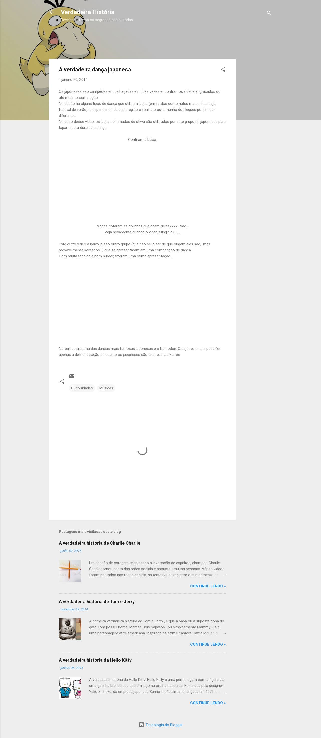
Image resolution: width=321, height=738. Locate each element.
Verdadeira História (87, 12)
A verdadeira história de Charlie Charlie (99, 543)
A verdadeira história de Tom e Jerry (97, 601)
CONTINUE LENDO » (208, 586)
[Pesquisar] (269, 13)
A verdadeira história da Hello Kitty (95, 660)
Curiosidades (82, 388)
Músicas (106, 388)
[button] (223, 70)
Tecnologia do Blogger (161, 725)
